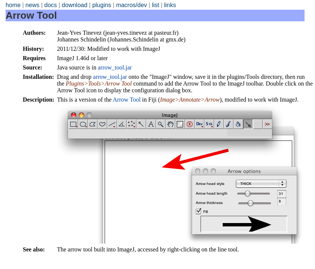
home (13, 5)
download (74, 5)
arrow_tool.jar (115, 67)
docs (50, 5)
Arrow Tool (127, 99)
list (155, 5)
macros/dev (131, 5)
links (170, 5)
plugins (101, 5)
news (32, 5)
